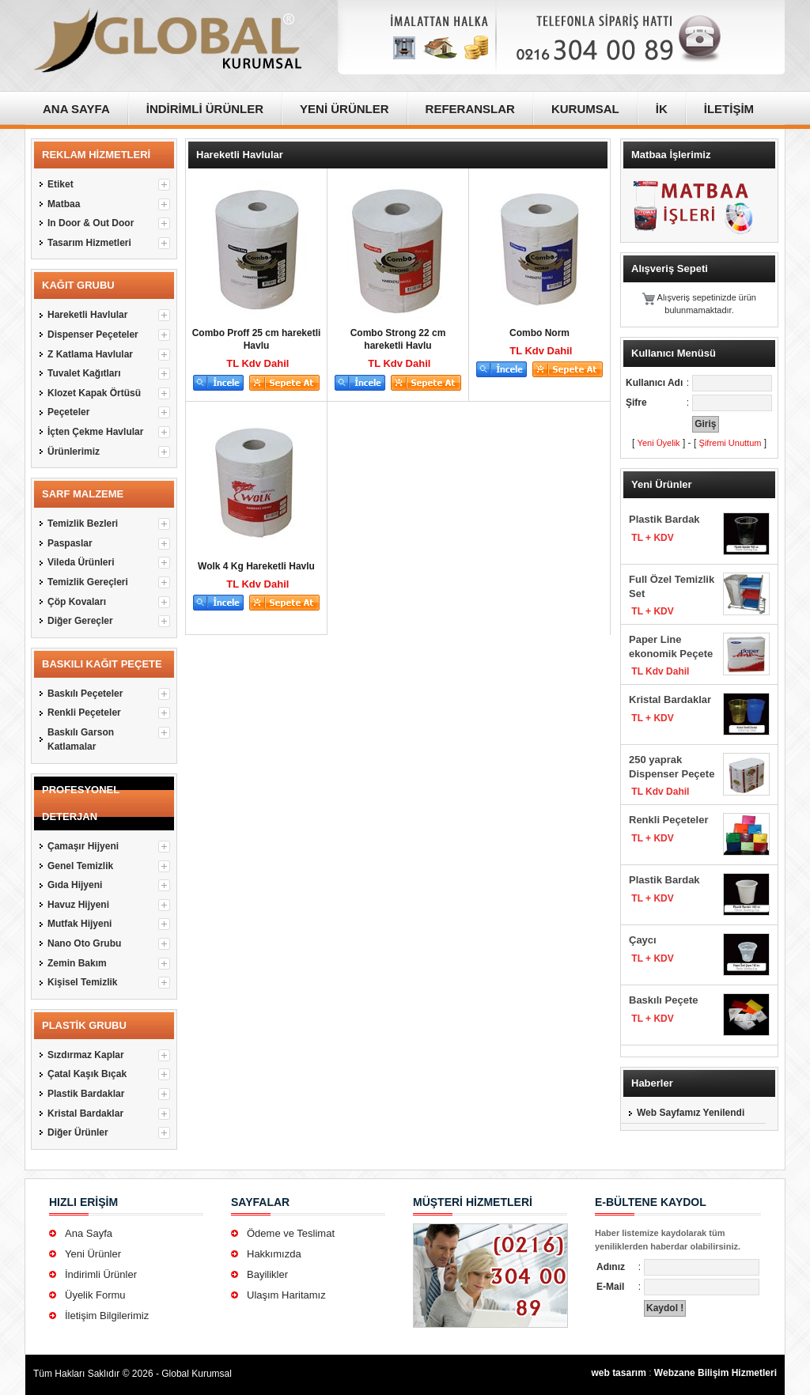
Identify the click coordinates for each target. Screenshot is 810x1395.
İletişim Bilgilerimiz (107, 1315)
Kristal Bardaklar (670, 699)
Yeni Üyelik (659, 443)
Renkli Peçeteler (668, 820)
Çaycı (643, 940)
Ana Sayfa (88, 1233)
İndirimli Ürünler (101, 1274)
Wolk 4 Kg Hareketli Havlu (256, 566)
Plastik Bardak (664, 519)
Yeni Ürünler (93, 1254)
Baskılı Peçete (663, 1000)
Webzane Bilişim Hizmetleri (715, 1372)
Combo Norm (539, 332)
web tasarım (618, 1372)
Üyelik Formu (95, 1295)
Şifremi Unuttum (730, 443)
